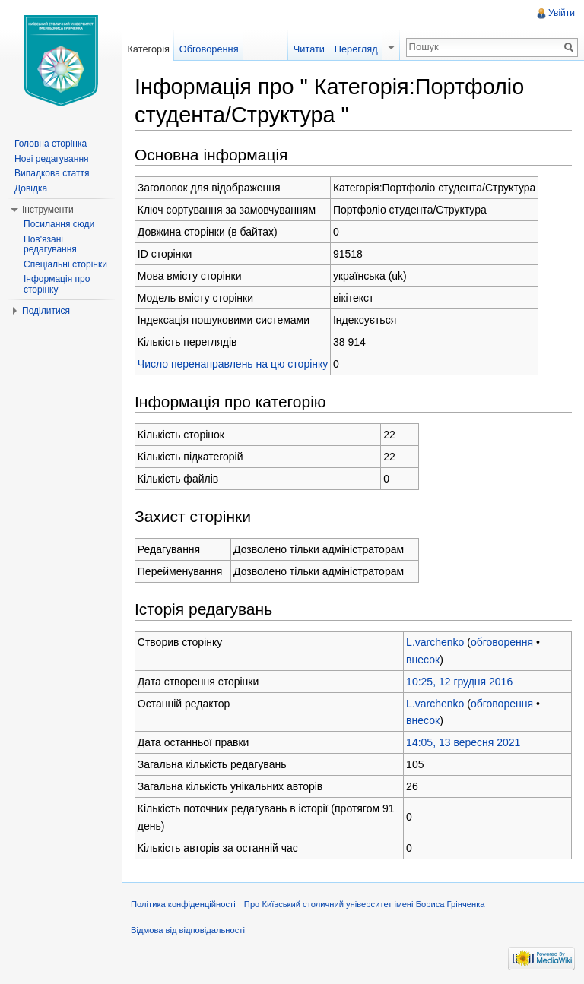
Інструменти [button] (48, 209)
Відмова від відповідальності (188, 930)
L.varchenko (435, 642)
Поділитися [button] (46, 310)
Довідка (30, 188)
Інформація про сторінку (57, 284)
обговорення (502, 642)
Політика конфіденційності (183, 904)
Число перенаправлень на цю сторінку (233, 364)
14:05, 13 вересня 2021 (463, 742)
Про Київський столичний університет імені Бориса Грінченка (364, 904)
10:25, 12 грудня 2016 (459, 682)
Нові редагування (51, 158)
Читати (309, 49)
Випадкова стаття (51, 173)
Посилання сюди (59, 224)
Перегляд (356, 49)
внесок (423, 659)
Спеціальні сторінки (65, 264)
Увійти (561, 13)
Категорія (148, 49)
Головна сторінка (50, 143)
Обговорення (209, 49)
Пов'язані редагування (50, 244)
